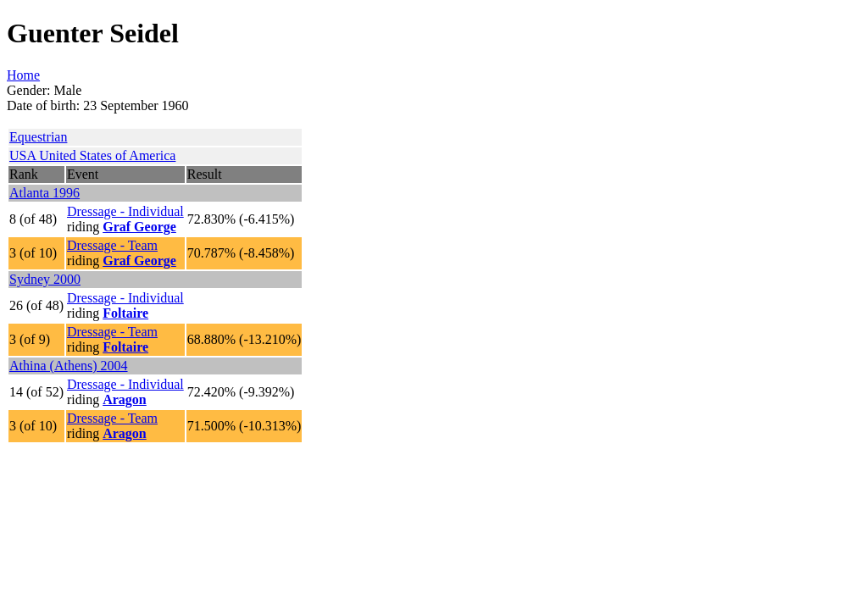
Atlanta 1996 (44, 193)
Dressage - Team (112, 245)
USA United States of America (92, 155)
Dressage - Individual (125, 211)
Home (23, 75)
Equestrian (38, 137)
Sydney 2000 (45, 279)
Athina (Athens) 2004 (68, 365)
